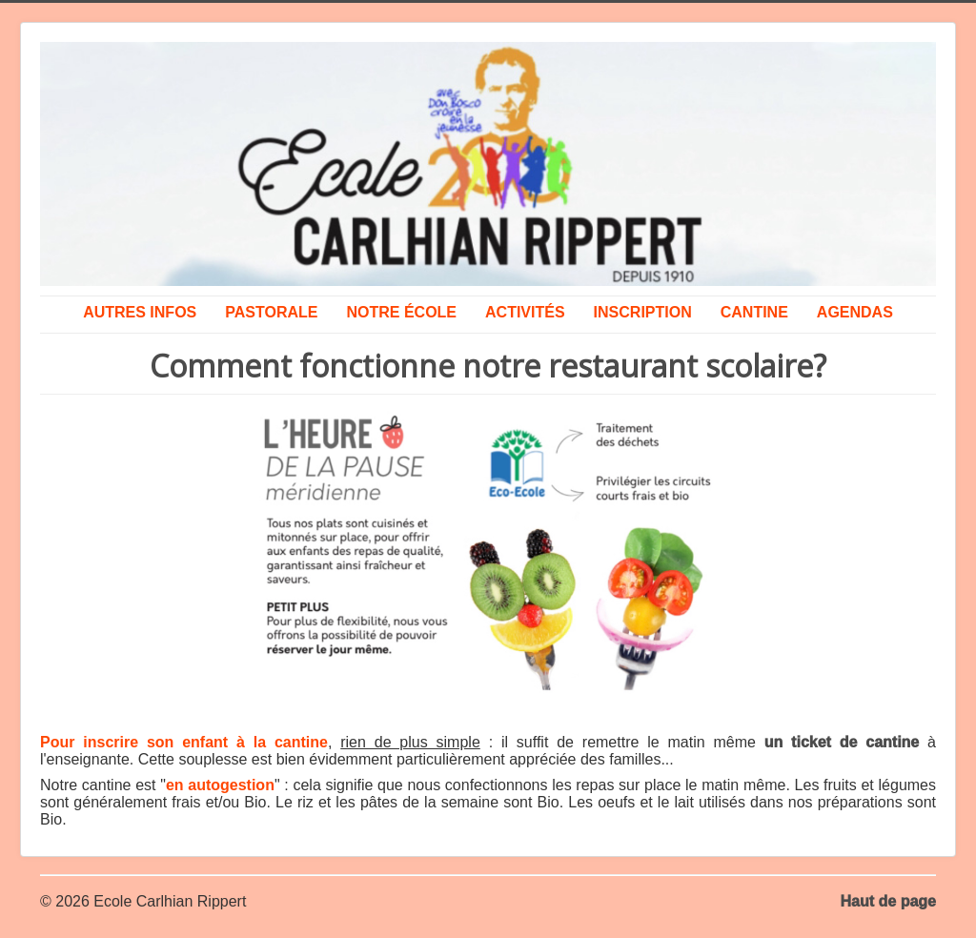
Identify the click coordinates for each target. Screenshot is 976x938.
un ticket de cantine (842, 742)
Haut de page (888, 901)
